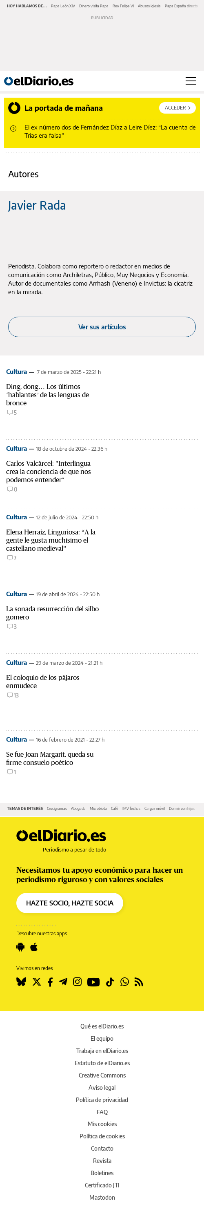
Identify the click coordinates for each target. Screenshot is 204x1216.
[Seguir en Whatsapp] (124, 982)
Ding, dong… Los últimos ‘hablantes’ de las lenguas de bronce (47, 395)
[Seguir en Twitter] (37, 982)
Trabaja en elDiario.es (102, 1050)
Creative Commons (102, 1075)
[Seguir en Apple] (34, 947)
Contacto (102, 1148)
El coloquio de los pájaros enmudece (43, 681)
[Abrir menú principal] (191, 81)
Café (114, 808)
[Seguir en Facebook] (50, 981)
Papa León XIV (63, 6)
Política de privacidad (102, 1099)
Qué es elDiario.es (102, 1026)
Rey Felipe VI (123, 6)
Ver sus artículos (102, 327)
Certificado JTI (102, 1185)
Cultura (16, 371)
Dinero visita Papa (94, 6)
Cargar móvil (154, 808)
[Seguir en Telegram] (63, 982)
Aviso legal (102, 1087)
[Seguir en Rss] (139, 982)
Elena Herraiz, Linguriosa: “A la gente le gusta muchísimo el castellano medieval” (50, 540)
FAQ (102, 1112)
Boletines (102, 1172)
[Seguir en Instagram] (77, 982)
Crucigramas (57, 808)
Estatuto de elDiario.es (102, 1063)
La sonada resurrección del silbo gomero (52, 613)
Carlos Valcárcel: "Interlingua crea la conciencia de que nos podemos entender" (48, 471)
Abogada (78, 808)
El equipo (102, 1038)
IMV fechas (131, 808)
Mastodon (102, 1197)
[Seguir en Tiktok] (110, 981)
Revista (102, 1160)
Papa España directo (181, 6)
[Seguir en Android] (20, 947)
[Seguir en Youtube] (93, 981)
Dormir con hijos (182, 808)
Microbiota (98, 808)
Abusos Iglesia (149, 6)
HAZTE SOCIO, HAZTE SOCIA (69, 903)
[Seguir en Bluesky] (21, 982)
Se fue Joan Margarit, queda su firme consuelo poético (49, 758)
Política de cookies (102, 1136)
